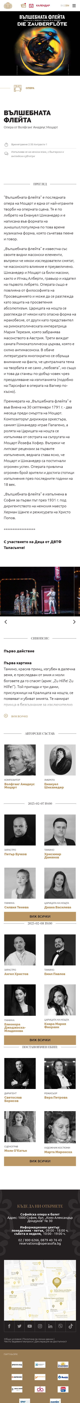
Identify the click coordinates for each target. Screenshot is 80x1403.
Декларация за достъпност (51, 1341)
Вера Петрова (55, 1097)
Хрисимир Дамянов (52, 855)
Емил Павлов (54, 974)
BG (62, 5)
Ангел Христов (16, 974)
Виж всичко (19, 716)
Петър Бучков (15, 854)
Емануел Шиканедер (54, 785)
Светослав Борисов (13, 1099)
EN (67, 5)
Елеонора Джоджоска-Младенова (15, 1027)
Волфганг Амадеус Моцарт (19, 785)
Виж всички (40, 916)
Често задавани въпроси (18, 1341)
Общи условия (12, 1339)
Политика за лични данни (38, 1339)
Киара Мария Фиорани (55, 1025)
